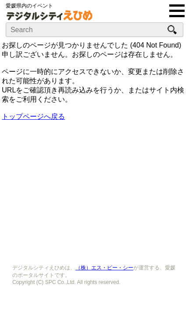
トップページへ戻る (33, 116)
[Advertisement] (94, 190)
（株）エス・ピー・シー (104, 268)
